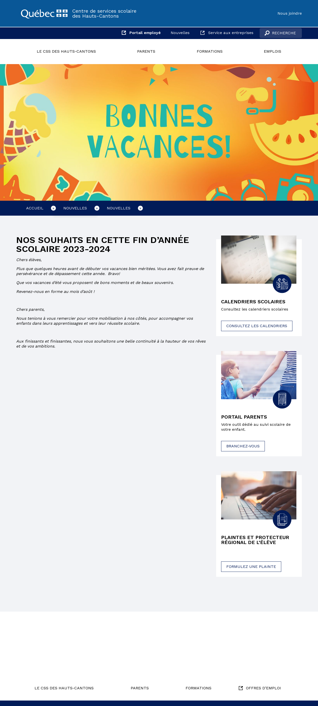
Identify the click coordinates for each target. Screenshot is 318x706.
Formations (210, 51)
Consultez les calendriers (256, 325)
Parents (146, 51)
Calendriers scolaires (253, 301)
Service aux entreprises (230, 32)
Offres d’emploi (263, 688)
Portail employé (145, 32)
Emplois (272, 51)
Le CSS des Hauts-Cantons (66, 51)
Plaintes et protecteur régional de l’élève (255, 540)
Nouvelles (180, 32)
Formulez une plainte (251, 566)
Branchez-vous (243, 446)
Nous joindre (290, 13)
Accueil (34, 208)
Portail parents (244, 417)
